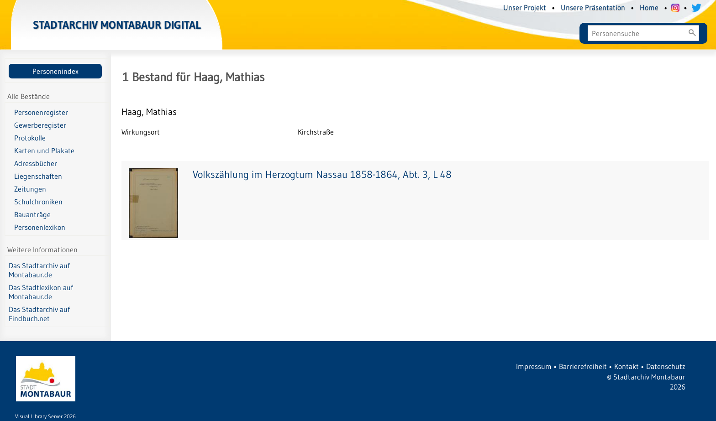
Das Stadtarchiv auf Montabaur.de (39, 270)
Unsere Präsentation (593, 7)
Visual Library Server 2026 (45, 416)
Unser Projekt (524, 7)
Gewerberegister (40, 125)
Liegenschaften (38, 176)
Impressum (534, 366)
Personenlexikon (39, 227)
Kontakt (626, 366)
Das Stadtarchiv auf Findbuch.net (39, 314)
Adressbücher (35, 163)
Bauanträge (32, 214)
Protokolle (30, 137)
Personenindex (55, 71)
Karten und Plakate (44, 150)
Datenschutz (665, 366)
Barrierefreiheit (583, 366)
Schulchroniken (38, 201)
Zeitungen (30, 188)
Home (649, 7)
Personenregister (41, 112)
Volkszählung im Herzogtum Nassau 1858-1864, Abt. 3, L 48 (322, 174)
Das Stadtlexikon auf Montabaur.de (41, 292)
